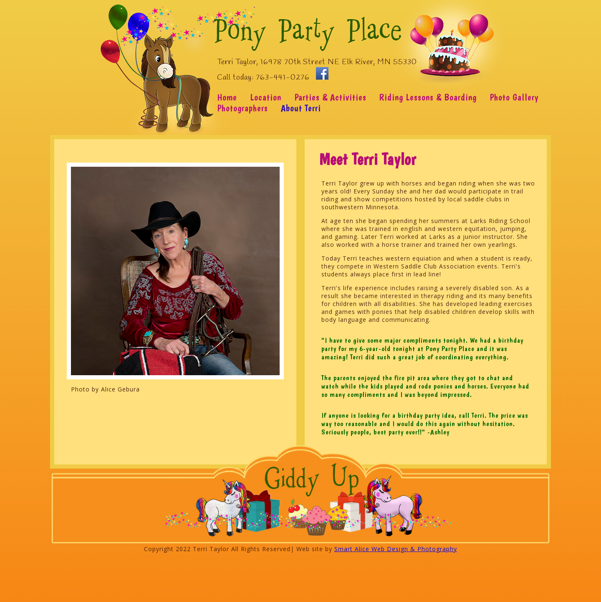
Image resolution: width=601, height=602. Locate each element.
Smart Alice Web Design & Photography (395, 549)
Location (265, 97)
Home (227, 97)
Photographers (242, 108)
